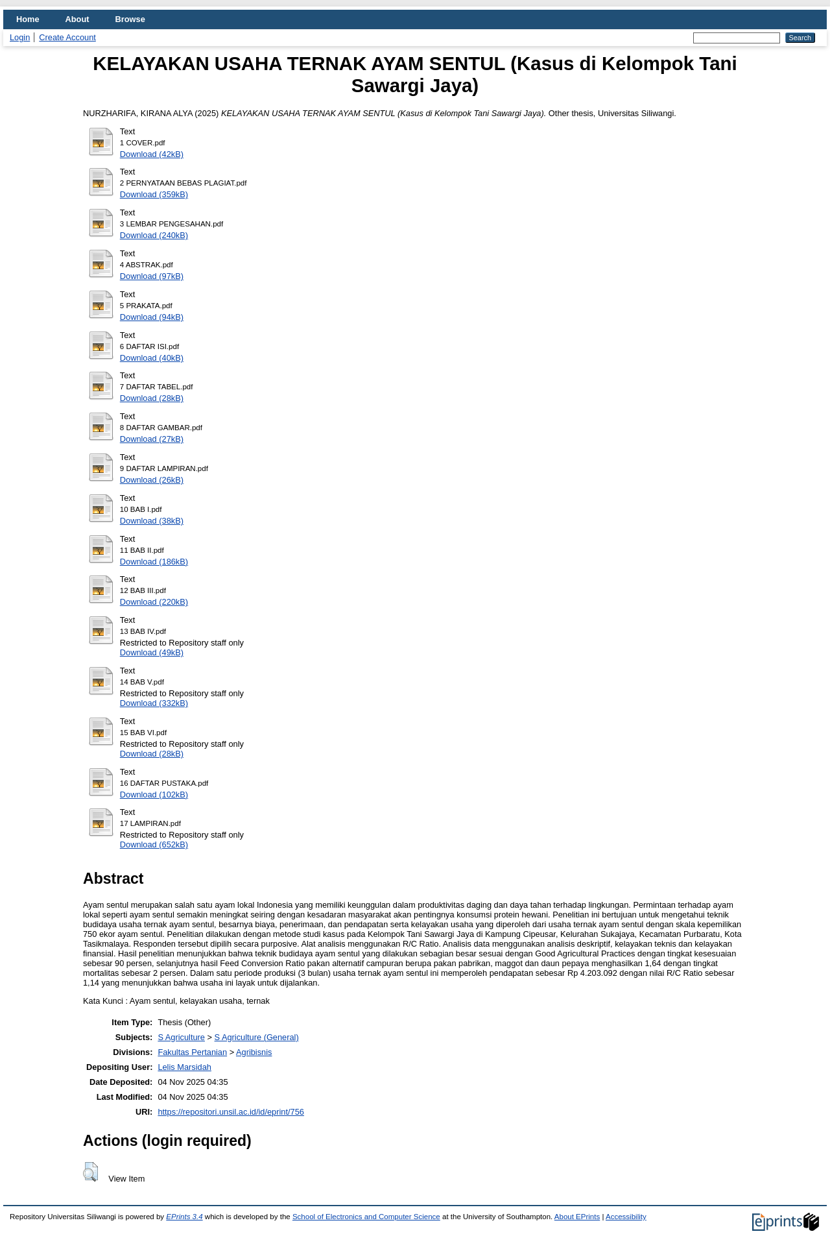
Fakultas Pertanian (192, 1052)
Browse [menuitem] (130, 19)
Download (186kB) (154, 561)
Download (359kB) (154, 194)
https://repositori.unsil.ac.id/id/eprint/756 (231, 1112)
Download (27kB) (152, 439)
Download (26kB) (152, 480)
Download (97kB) (152, 276)
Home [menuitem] (28, 19)
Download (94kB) (152, 317)
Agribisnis (254, 1052)
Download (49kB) (152, 652)
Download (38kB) (152, 521)
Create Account (67, 37)
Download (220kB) (154, 602)
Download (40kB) (152, 358)
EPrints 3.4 (184, 1216)
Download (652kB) (154, 844)
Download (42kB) (152, 154)
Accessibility (626, 1216)
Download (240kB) (154, 235)
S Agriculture (181, 1037)
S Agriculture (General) (257, 1037)
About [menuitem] (77, 19)
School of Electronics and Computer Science (366, 1216)
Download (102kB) (154, 794)
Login (20, 37)
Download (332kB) (154, 703)
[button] (90, 1172)
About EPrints (577, 1216)
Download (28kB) (152, 398)
